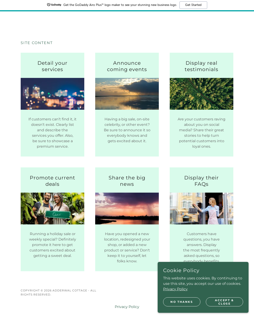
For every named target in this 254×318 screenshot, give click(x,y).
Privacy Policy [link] (127, 307)
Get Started (193, 5)
